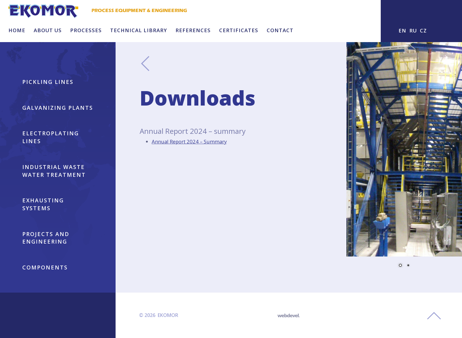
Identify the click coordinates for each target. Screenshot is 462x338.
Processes (86, 30)
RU (413, 30)
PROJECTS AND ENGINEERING (45, 237)
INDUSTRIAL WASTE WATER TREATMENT (54, 170)
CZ (423, 30)
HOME (16, 30)
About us (48, 30)
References (193, 30)
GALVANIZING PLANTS (57, 107)
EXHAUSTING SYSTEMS (43, 204)
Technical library (138, 30)
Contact (280, 30)
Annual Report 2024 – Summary (189, 141)
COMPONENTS (45, 267)
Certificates (238, 30)
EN (402, 30)
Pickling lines (47, 81)
